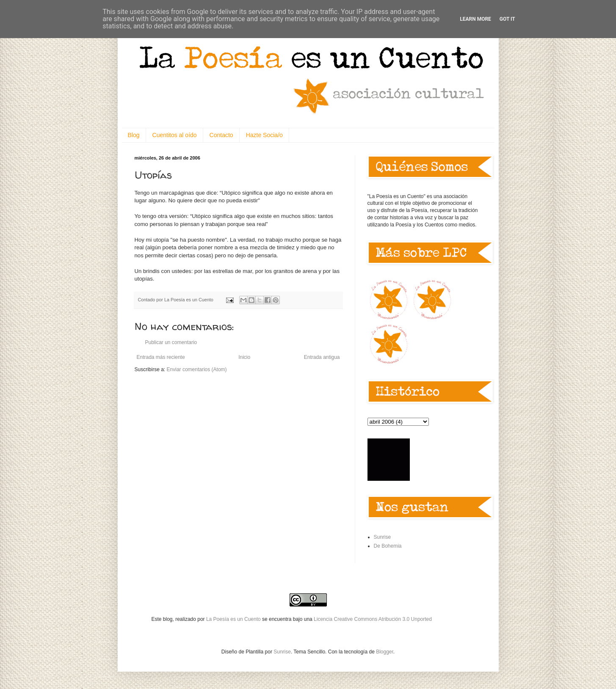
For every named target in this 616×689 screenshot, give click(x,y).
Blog (134, 135)
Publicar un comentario (171, 342)
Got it (507, 19)
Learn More (475, 19)
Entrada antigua (322, 357)
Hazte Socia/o (264, 135)
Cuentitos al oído (174, 135)
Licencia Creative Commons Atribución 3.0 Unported (373, 619)
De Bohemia (388, 546)
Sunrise (382, 537)
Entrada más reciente (161, 357)
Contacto (221, 135)
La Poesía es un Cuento (234, 619)
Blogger (384, 652)
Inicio (244, 357)
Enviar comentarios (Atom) (197, 369)
